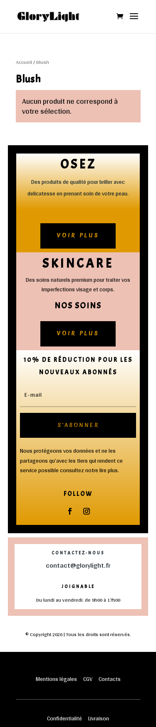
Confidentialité (64, 718)
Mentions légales (57, 678)
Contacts (110, 678)
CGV (87, 678)
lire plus (108, 470)
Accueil (24, 62)
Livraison (98, 718)
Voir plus (78, 235)
